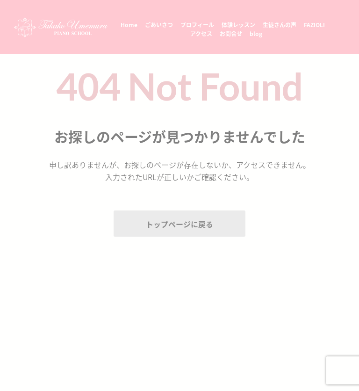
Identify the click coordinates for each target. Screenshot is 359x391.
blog (256, 33)
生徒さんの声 (279, 25)
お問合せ (231, 33)
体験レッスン (238, 25)
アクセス (201, 33)
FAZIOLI (314, 25)
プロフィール (197, 25)
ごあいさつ (159, 25)
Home (129, 25)
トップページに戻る (179, 224)
